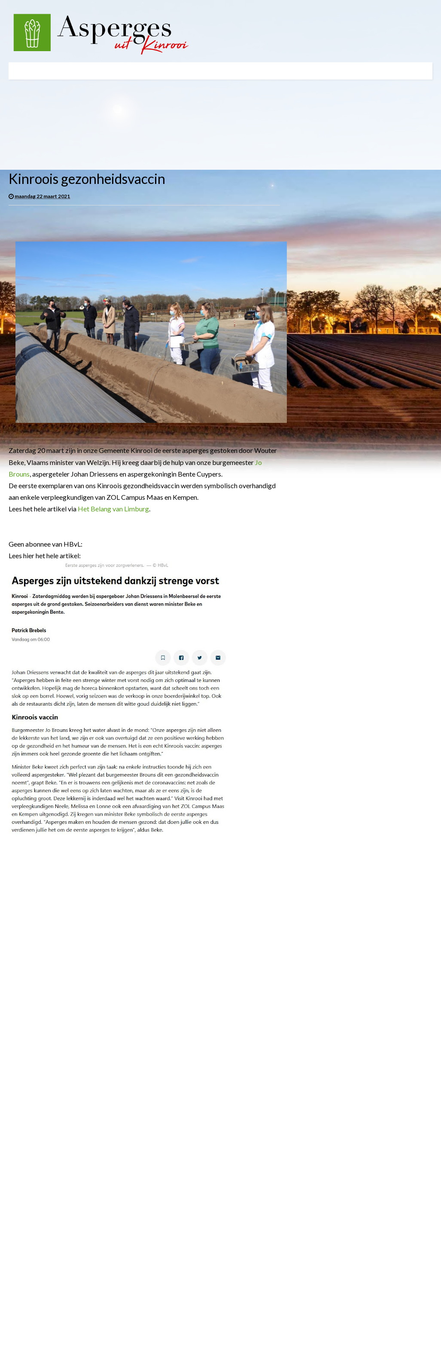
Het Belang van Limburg (113, 509)
